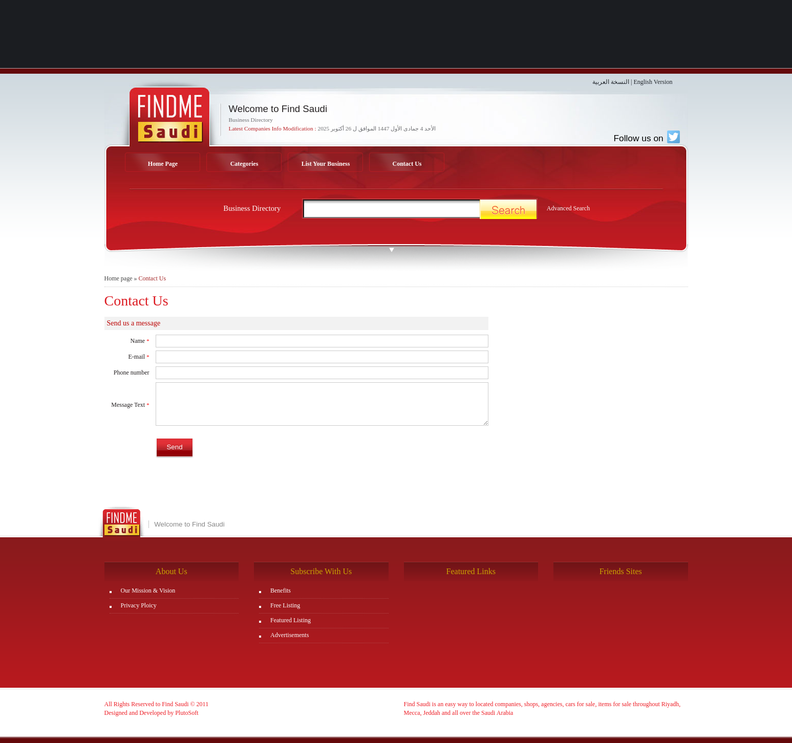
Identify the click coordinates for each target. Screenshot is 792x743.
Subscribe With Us (321, 571)
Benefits (280, 590)
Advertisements (289, 635)
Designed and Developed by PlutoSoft (151, 712)
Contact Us (407, 163)
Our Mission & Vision (148, 590)
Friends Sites (621, 571)
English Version (652, 81)
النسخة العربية (610, 81)
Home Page (163, 163)
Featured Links (471, 571)
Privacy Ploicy (139, 605)
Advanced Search (568, 208)
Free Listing (285, 605)
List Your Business (326, 163)
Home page (118, 278)
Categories (244, 163)
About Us (171, 571)
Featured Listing (290, 620)
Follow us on (646, 138)
